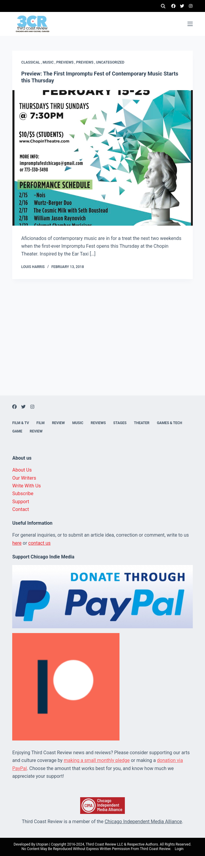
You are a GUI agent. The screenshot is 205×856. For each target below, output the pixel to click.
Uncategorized (110, 62)
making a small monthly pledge (97, 760)
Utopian (42, 844)
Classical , (32, 62)
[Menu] (190, 24)
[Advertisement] (102, 353)
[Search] (163, 6)
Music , (49, 62)
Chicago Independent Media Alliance (143, 821)
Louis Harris (33, 267)
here (16, 543)
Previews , (66, 62)
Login (179, 849)
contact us (39, 543)
